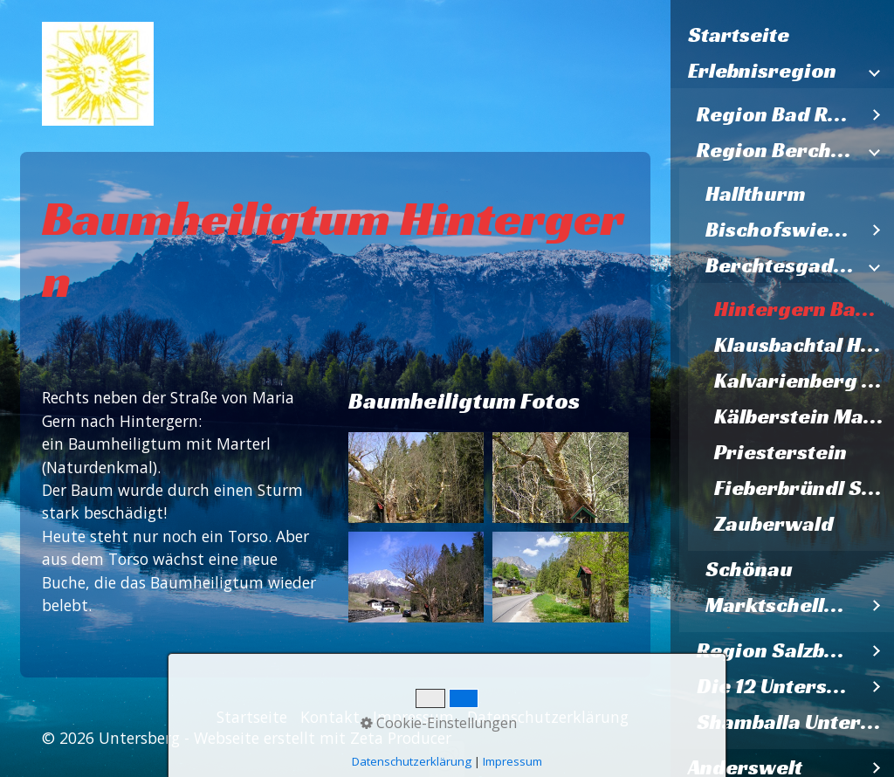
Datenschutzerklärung (548, 716)
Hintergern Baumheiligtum (804, 309)
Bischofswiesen (782, 230)
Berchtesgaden (781, 265)
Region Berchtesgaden (778, 150)
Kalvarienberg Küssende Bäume (804, 381)
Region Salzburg (778, 650)
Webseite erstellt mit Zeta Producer (322, 737)
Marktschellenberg (782, 605)
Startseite (738, 35)
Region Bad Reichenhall (778, 114)
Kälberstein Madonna (804, 416)
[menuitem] (782, 35)
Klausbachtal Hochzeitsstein (804, 345)
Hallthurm (755, 194)
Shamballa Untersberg (795, 722)
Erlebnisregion (762, 71)
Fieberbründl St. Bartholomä (804, 488)
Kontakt (330, 716)
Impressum (413, 716)
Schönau (749, 569)
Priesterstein (780, 452)
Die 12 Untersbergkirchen (778, 686)
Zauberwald (774, 524)
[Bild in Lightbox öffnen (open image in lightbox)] (416, 477)
